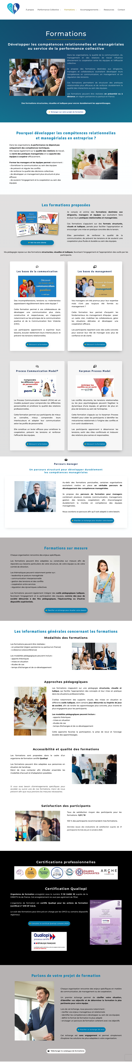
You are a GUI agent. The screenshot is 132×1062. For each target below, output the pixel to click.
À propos (30, 8)
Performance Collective (48, 8)
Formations (69, 8)
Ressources (109, 8)
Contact (121, 8)
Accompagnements (89, 8)
